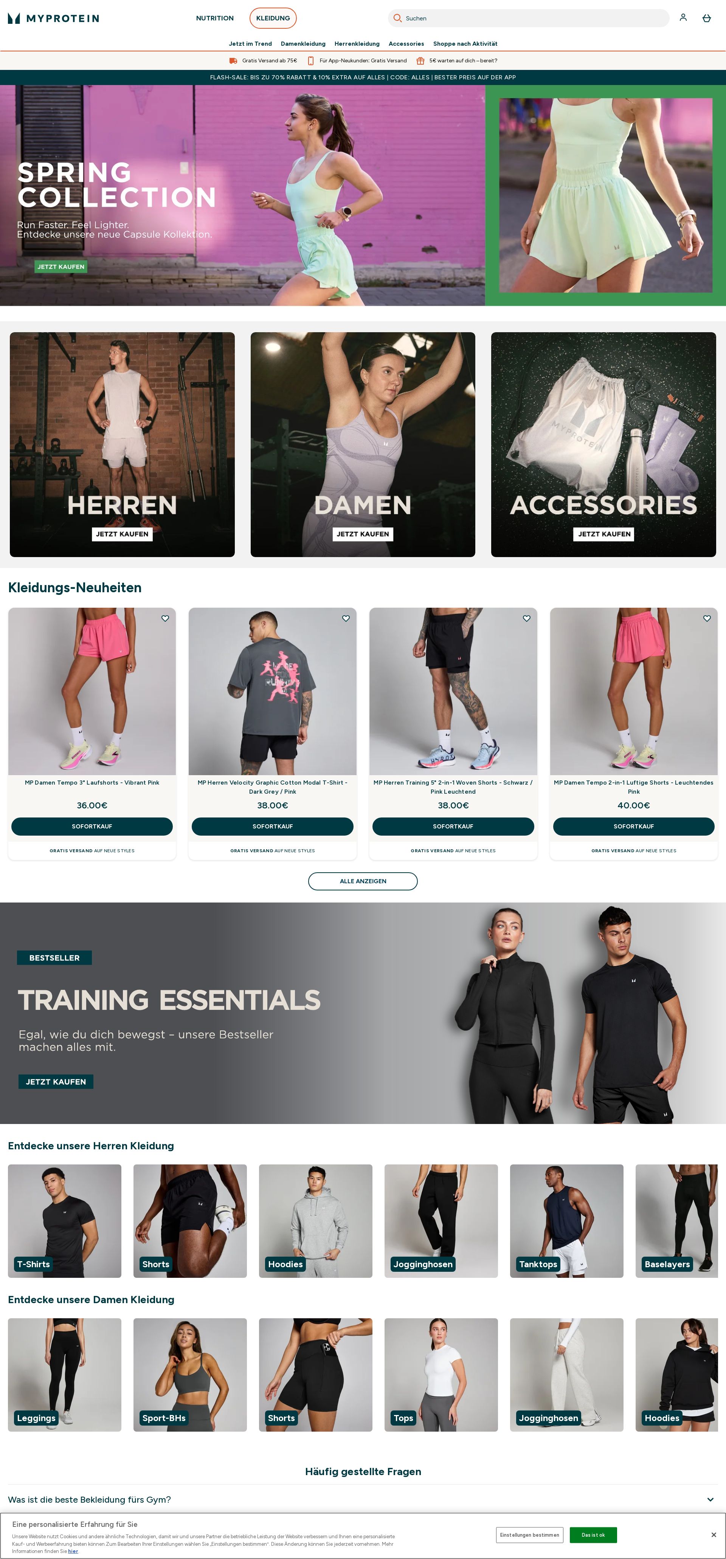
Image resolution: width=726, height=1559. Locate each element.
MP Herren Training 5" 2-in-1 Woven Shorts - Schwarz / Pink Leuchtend (453, 787)
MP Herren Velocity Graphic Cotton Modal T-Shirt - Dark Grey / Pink (273, 787)
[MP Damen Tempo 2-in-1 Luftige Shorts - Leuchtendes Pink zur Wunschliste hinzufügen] (707, 618)
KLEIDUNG (273, 20)
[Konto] (684, 18)
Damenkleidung (303, 44)
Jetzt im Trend (250, 44)
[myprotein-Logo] (53, 18)
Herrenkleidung (357, 44)
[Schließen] (714, 1534)
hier (73, 1551)
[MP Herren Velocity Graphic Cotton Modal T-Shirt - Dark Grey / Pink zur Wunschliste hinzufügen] (346, 618)
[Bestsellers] (363, 196)
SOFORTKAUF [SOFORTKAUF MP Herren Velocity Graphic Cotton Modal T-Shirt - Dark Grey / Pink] (273, 826)
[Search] (397, 18)
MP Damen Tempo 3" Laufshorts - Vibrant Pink (92, 782)
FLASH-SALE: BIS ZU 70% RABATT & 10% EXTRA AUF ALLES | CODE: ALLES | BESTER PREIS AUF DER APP (363, 77)
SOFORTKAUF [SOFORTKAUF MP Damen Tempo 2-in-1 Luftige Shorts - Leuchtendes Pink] (634, 826)
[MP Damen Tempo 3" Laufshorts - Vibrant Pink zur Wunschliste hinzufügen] (165, 618)
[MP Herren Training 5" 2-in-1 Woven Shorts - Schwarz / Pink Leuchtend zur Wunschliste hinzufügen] (526, 618)
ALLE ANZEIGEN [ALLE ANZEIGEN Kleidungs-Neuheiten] (363, 881)
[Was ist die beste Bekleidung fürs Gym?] (363, 1499)
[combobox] (529, 18)
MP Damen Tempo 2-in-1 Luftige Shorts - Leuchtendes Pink (634, 787)
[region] (363, 1222)
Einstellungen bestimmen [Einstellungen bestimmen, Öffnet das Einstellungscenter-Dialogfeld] (529, 1535)
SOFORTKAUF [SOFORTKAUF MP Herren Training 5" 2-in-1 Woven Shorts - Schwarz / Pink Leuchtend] (453, 826)
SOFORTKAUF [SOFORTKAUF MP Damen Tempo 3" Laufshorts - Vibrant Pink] (92, 826)
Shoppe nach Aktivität (465, 44)
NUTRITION (215, 20)
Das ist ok (593, 1535)
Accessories (406, 44)
